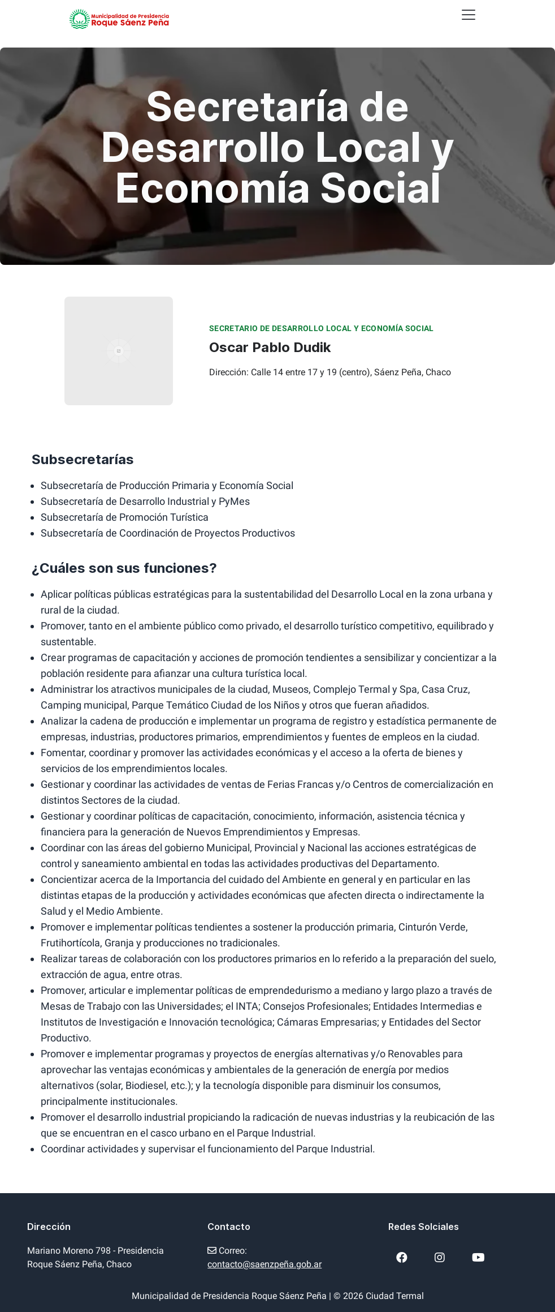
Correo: (264, 1257)
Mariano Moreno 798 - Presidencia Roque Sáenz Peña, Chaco (95, 1257)
